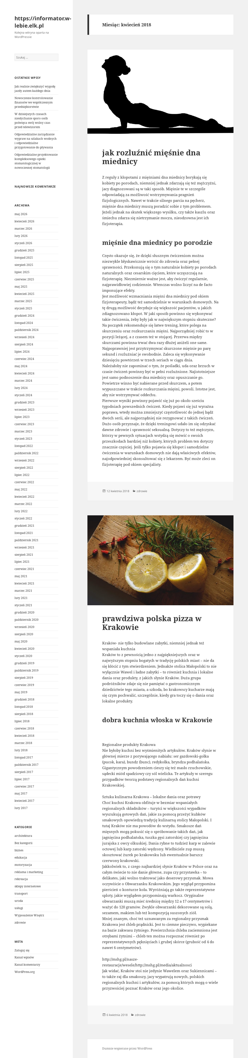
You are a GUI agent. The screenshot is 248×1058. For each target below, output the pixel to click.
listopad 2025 (24, 257)
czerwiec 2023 (24, 424)
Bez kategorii (23, 843)
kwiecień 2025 (24, 294)
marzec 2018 (23, 743)
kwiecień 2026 (24, 221)
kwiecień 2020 (24, 649)
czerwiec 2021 (24, 569)
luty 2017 (21, 808)
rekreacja (21, 879)
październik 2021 (27, 540)
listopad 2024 (24, 323)
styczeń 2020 (23, 656)
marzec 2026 (23, 228)
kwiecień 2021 (24, 583)
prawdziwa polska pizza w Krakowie (152, 622)
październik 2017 (27, 765)
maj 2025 (21, 287)
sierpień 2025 (24, 265)
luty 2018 (21, 750)
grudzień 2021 (24, 526)
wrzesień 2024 (24, 337)
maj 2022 (21, 489)
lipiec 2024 (22, 352)
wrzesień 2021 (24, 547)
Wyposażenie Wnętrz (29, 915)
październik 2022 (27, 453)
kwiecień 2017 (24, 801)
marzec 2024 (23, 381)
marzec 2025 (23, 301)
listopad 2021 (24, 533)
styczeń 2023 (23, 439)
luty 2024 (21, 388)
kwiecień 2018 (24, 736)
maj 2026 (21, 214)
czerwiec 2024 (24, 359)
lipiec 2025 (22, 272)
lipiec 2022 (22, 475)
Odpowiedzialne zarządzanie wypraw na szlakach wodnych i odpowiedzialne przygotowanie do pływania (36, 140)
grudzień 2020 (24, 612)
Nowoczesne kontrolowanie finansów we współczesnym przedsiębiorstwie (34, 102)
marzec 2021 (23, 591)
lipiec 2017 (22, 779)
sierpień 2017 (24, 772)
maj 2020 (21, 641)
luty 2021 (21, 598)
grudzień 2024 (24, 316)
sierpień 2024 (24, 344)
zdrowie (20, 922)
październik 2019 (27, 670)
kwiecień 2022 (24, 497)
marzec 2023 (23, 431)
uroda (19, 901)
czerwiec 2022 (24, 482)
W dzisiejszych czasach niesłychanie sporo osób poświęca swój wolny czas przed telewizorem (32, 120)
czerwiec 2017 (24, 786)
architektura (23, 836)
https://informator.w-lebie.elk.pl (43, 22)
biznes (19, 850)
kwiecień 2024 (24, 373)
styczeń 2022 (23, 518)
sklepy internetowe (28, 886)
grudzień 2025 (24, 250)
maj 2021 (21, 576)
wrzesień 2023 (24, 410)
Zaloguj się (22, 950)
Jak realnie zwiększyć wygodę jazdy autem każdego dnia (35, 88)
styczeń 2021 (23, 605)
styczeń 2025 (23, 308)
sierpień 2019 (24, 678)
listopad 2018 (24, 707)
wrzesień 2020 (24, 627)
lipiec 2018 (22, 721)
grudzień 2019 (24, 663)
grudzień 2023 (24, 402)
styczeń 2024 (23, 395)
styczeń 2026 (23, 243)
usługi (19, 908)
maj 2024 (21, 366)
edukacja (21, 857)
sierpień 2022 (24, 468)
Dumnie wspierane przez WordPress (127, 1048)
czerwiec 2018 (24, 728)
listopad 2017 (24, 757)
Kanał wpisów (24, 957)
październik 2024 (27, 330)
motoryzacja (23, 865)
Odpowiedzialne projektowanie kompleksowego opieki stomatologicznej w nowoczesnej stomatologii (36, 161)
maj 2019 (21, 692)
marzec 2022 (23, 504)
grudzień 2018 (24, 699)
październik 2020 (27, 620)
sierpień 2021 (24, 555)
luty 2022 (21, 511)
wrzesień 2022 (24, 460)
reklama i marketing (29, 872)
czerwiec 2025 (24, 279)
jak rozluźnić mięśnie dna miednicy (151, 156)
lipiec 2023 (22, 417)
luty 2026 (21, 236)
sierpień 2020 (24, 634)
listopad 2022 (24, 446)
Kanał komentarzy (27, 965)
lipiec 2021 (22, 562)
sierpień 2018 (24, 714)
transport (21, 893)
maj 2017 (21, 793)
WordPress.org (25, 972)
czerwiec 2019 (24, 685)
